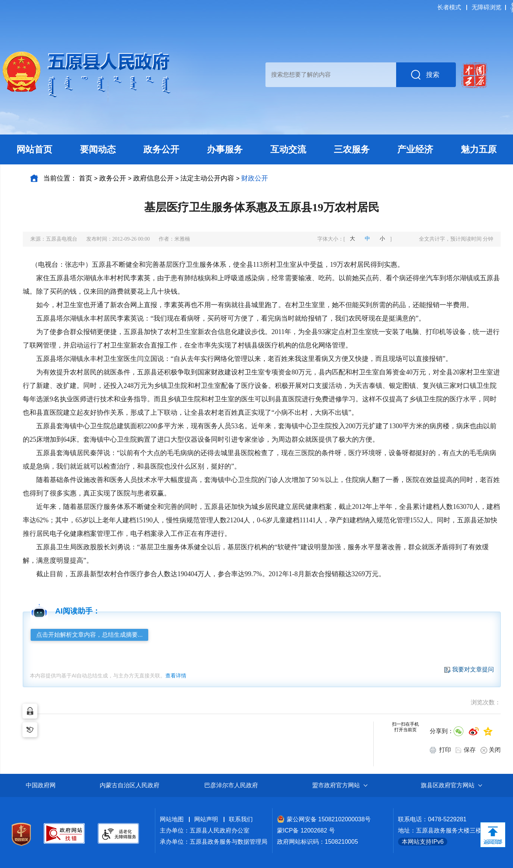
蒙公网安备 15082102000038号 (324, 819)
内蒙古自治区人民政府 (129, 785)
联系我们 (241, 819)
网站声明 (206, 819)
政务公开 (112, 178)
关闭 (491, 750)
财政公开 (254, 178)
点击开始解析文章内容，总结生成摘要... (89, 634)
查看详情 (175, 676)
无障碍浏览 (486, 7)
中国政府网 (41, 785)
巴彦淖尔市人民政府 (231, 785)
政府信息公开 (153, 178)
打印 (440, 750)
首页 (85, 178)
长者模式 (449, 7)
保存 (470, 750)
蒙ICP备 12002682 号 (306, 830)
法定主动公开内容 (207, 178)
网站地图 (172, 819)
